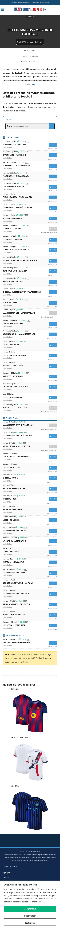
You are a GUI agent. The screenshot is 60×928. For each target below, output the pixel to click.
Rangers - (30, 376)
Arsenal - (30, 499)
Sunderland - (30, 457)
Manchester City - (30, 425)
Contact (6, 877)
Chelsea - (30, 292)
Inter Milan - (30, 489)
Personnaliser (30, 916)
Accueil (29, 16)
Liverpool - (30, 355)
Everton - (30, 562)
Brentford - (30, 615)
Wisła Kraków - (30, 197)
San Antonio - (30, 643)
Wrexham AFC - (30, 366)
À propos (6, 872)
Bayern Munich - (30, 604)
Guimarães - (30, 229)
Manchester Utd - (30, 313)
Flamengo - (30, 145)
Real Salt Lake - (30, 271)
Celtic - (30, 345)
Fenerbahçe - (30, 208)
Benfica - (30, 218)
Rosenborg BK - (30, 334)
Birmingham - (30, 408)
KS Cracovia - (30, 324)
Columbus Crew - (30, 250)
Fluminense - (30, 176)
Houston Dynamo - (30, 261)
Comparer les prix (27, 41)
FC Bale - (30, 303)
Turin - (30, 552)
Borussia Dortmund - (30, 583)
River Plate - (30, 155)
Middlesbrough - (30, 446)
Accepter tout (30, 909)
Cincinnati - (30, 187)
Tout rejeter (30, 923)
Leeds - (30, 398)
